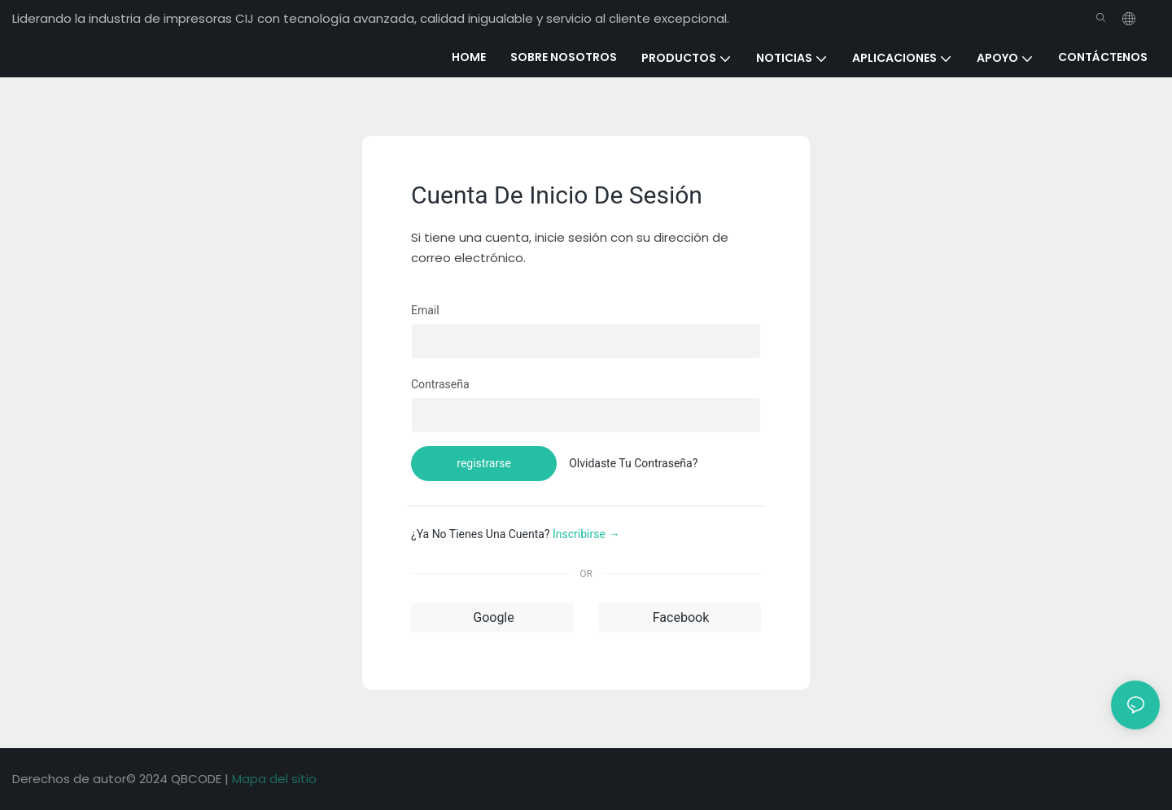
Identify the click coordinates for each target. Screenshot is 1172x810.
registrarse (484, 463)
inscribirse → (586, 534)
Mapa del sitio (274, 778)
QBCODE (198, 778)
